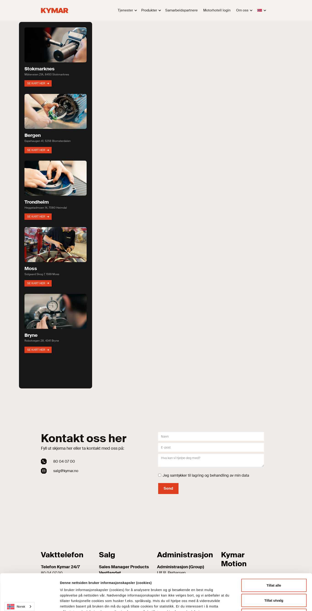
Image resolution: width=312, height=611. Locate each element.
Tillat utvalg (273, 566)
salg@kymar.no (65, 470)
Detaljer (245, 602)
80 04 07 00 (64, 461)
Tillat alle (274, 551)
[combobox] (20, 606)
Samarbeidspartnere (181, 10)
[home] (54, 10)
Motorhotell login (217, 10)
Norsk (16, 606)
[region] (156, 205)
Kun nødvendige (273, 581)
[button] (127, 10)
